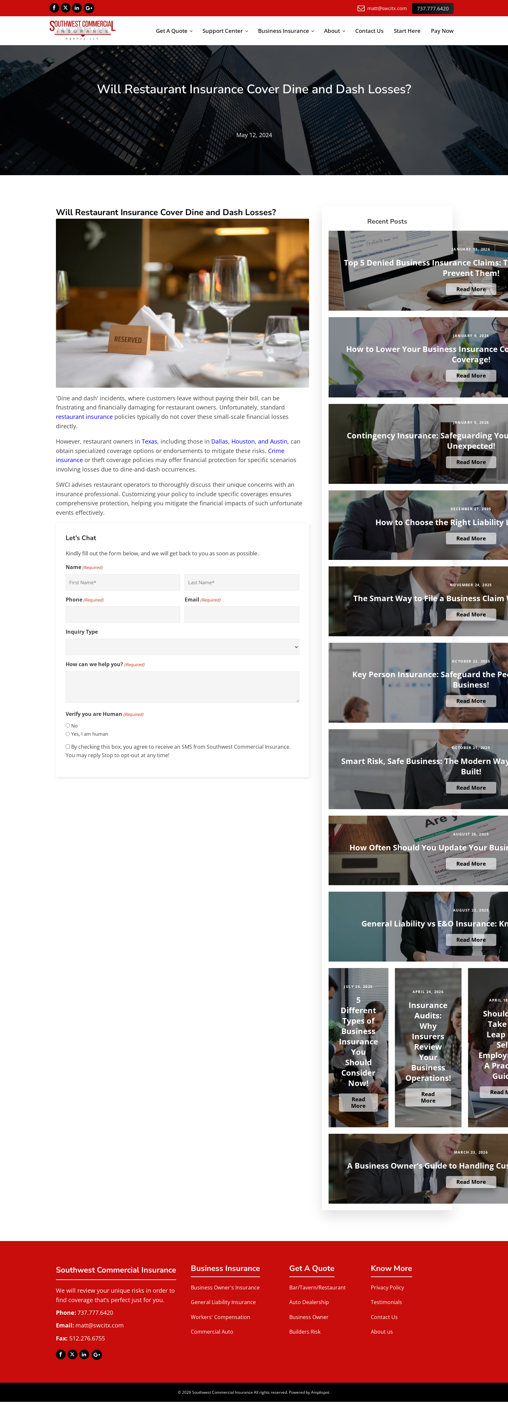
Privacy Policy (387, 1287)
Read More (471, 289)
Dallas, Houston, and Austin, (250, 441)
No (74, 725)
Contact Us (369, 30)
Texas (149, 441)
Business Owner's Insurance (225, 1287)
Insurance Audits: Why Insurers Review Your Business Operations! (428, 1041)
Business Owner (309, 1316)
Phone (84, 599)
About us (382, 1331)
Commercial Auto (212, 1331)
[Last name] (242, 582)
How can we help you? (105, 664)
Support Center (222, 30)
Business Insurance (283, 30)
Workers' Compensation (220, 1316)
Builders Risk (304, 1331)
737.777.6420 (433, 7)
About (332, 30)
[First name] (123, 582)
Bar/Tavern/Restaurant (317, 1287)
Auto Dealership (309, 1302)
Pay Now (442, 30)
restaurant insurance (84, 416)
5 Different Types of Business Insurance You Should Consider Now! (358, 1041)
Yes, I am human (89, 734)
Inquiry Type (82, 631)
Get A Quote (172, 30)
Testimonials (386, 1302)
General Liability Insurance (223, 1302)
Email (202, 599)
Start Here (407, 30)
